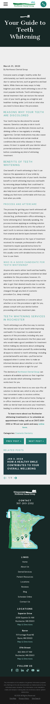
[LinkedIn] (22, 670)
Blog (25, 592)
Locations (25, 582)
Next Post (36, 441)
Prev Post (13, 441)
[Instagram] (17, 670)
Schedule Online (25, 597)
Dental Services (25, 572)
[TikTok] (27, 670)
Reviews (25, 587)
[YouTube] (33, 670)
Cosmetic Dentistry (24, 433)
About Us (25, 567)
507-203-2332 (25, 503)
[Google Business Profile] (38, 670)
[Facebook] (11, 670)
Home (25, 562)
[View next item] (15, 477)
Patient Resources (25, 577)
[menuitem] (13, 698)
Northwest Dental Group (28, 372)
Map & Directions (25, 624)
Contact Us (25, 601)
